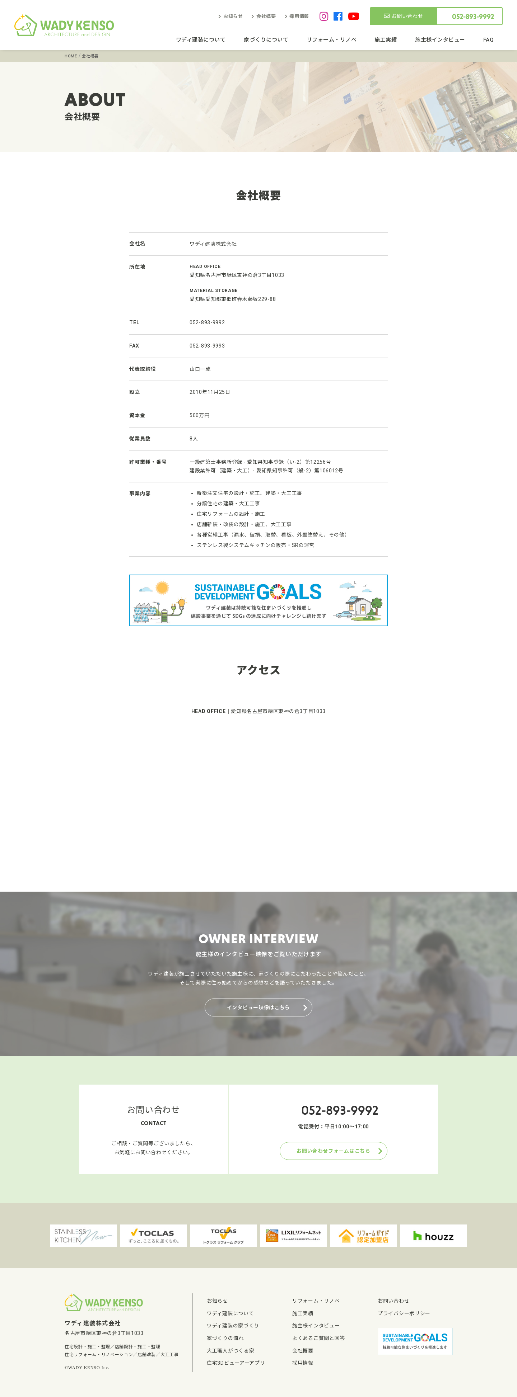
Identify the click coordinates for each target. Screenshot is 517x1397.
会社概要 (266, 16)
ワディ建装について (201, 40)
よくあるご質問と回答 (318, 1338)
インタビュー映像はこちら (258, 1007)
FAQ (488, 40)
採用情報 (299, 16)
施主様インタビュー (440, 40)
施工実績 (385, 40)
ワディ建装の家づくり (233, 1325)
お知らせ (233, 16)
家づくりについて (266, 40)
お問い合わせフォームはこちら (334, 1151)
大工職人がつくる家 (230, 1351)
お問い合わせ (403, 16)
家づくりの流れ (225, 1338)
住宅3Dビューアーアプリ (236, 1363)
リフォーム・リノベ (332, 40)
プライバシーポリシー (404, 1313)
